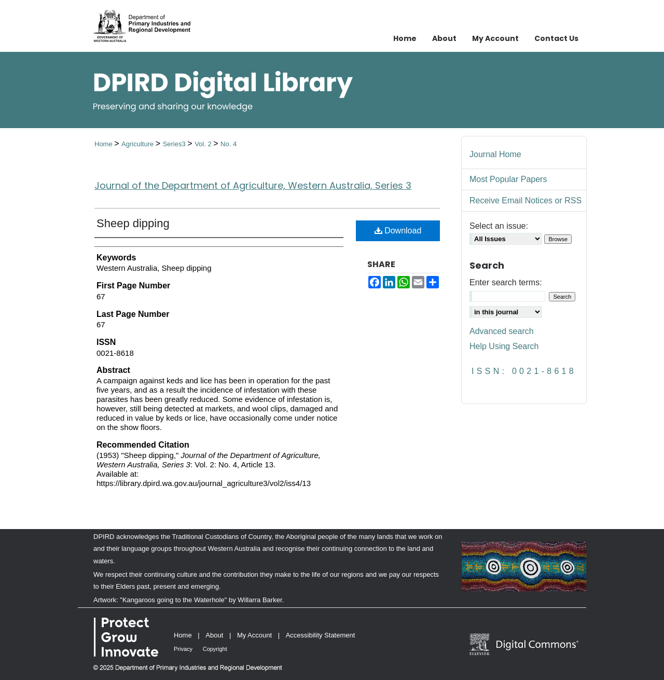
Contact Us (556, 38)
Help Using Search (503, 346)
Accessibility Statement (320, 635)
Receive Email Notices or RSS (525, 200)
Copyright (215, 649)
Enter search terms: (505, 282)
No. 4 (228, 144)
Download (398, 230)
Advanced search (501, 331)
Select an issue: (498, 225)
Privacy (183, 649)
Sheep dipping (133, 223)
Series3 (175, 144)
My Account (254, 635)
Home (104, 144)
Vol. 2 (204, 144)
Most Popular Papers (508, 179)
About (214, 635)
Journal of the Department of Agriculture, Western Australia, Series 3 (252, 185)
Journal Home (495, 154)
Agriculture (138, 144)
